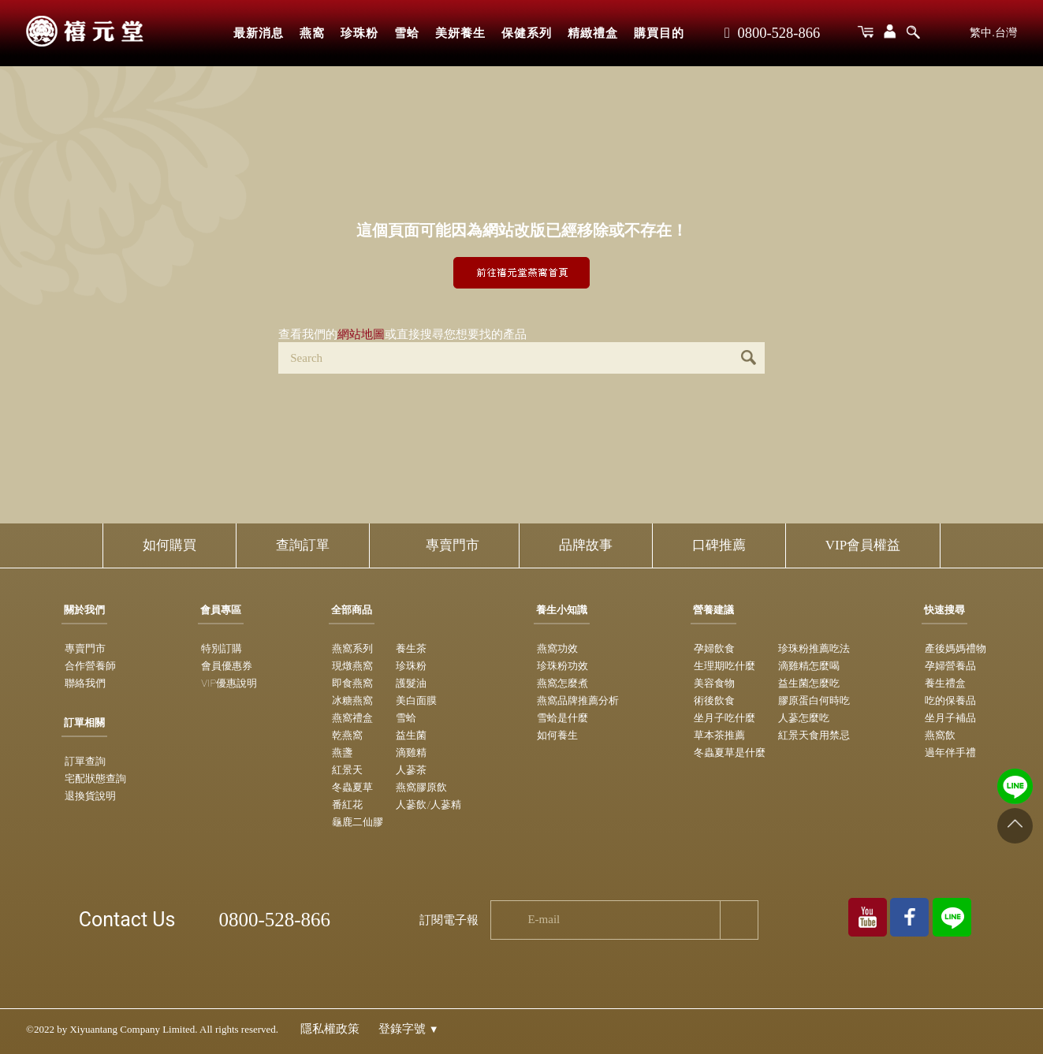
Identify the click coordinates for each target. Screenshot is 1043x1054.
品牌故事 (586, 545)
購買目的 (659, 33)
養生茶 (411, 648)
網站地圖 (361, 334)
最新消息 (258, 33)
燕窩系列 (352, 648)
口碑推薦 (719, 545)
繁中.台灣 (993, 32)
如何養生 (557, 735)
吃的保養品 (950, 700)
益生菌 (411, 735)
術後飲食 (714, 700)
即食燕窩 (352, 683)
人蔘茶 (411, 770)
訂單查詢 (85, 761)
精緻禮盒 (593, 33)
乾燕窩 (347, 735)
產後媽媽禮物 (955, 648)
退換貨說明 (90, 796)
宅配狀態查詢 (95, 778)
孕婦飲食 (714, 648)
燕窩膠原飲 (421, 787)
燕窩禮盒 (352, 718)
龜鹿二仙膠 (357, 822)
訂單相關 (84, 722)
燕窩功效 (557, 648)
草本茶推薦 (719, 735)
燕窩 (312, 33)
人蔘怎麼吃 (803, 718)
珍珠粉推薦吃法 (814, 648)
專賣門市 (452, 545)
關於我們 (84, 610)
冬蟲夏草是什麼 (729, 752)
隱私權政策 (329, 1028)
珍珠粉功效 (562, 666)
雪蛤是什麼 (562, 718)
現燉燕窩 (352, 666)
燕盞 (342, 752)
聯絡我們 (85, 683)
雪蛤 (406, 33)
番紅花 (347, 804)
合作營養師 (90, 666)
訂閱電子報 (449, 920)
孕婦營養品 (950, 666)
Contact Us (127, 919)
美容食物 (714, 683)
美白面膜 (416, 700)
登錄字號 (408, 1028)
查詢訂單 (303, 545)
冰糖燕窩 (352, 700)
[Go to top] (1015, 825)
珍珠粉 (359, 33)
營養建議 (713, 610)
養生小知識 (561, 610)
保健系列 (526, 33)
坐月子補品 (950, 718)
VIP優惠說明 (229, 683)
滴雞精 (411, 752)
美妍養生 (460, 33)
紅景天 (347, 770)
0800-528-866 (772, 33)
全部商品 (351, 610)
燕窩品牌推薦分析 (578, 700)
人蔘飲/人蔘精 (428, 804)
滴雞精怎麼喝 (809, 666)
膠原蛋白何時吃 (814, 700)
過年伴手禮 (950, 752)
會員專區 (220, 610)
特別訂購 (221, 648)
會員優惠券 (226, 666)
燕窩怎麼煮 (562, 683)
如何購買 (169, 545)
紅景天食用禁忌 (814, 735)
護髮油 (411, 683)
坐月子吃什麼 (724, 718)
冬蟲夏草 (352, 787)
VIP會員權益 (862, 545)
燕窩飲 (940, 735)
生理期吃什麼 (724, 666)
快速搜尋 (944, 610)
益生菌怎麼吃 (809, 683)
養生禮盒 (945, 683)
